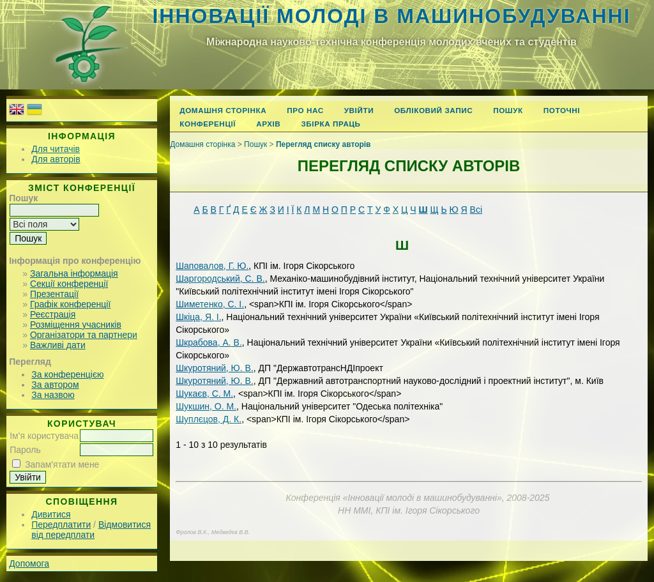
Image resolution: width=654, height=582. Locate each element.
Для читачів (55, 149)
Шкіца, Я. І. (198, 317)
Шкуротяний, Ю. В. (215, 368)
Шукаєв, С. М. (204, 393)
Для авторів (55, 159)
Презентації (54, 294)
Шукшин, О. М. (206, 406)
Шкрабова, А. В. (209, 342)
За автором (55, 384)
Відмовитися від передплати (91, 529)
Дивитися (50, 514)
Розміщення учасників (75, 324)
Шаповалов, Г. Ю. (212, 266)
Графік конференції (70, 304)
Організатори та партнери (83, 335)
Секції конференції (69, 284)
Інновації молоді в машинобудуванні (391, 15)
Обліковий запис (433, 110)
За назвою (52, 395)
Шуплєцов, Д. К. (208, 419)
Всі (476, 209)
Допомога (29, 563)
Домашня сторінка (222, 110)
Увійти (359, 110)
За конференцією (67, 374)
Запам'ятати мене (62, 464)
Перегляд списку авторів (323, 144)
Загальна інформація (74, 273)
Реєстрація (52, 314)
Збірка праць (330, 123)
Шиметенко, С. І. (210, 304)
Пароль (25, 450)
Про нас (305, 110)
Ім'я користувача (44, 436)
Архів (268, 123)
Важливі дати (58, 345)
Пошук (508, 110)
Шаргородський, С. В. (220, 278)
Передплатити (61, 524)
